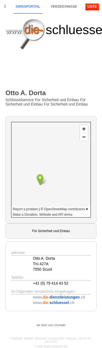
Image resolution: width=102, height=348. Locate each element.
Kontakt (60, 325)
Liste (92, 6)
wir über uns (44, 325)
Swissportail (28, 6)
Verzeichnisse (64, 6)
